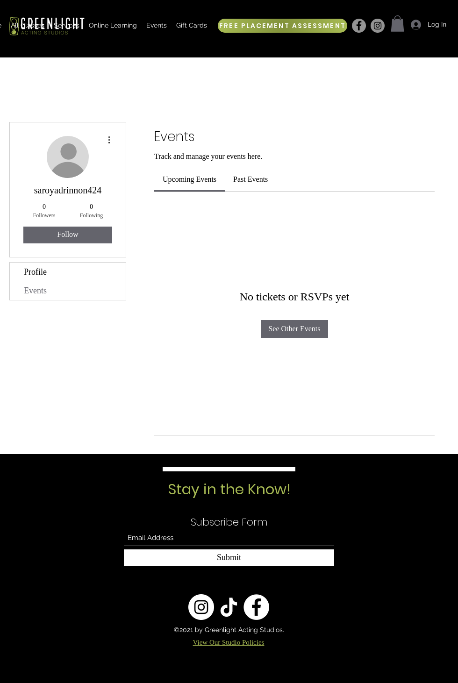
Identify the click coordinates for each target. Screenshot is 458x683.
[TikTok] (229, 607)
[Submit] (229, 557)
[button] (397, 23)
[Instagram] (378, 26)
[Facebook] (359, 26)
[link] (189, 179)
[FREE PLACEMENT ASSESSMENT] (282, 26)
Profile (35, 272)
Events (35, 290)
